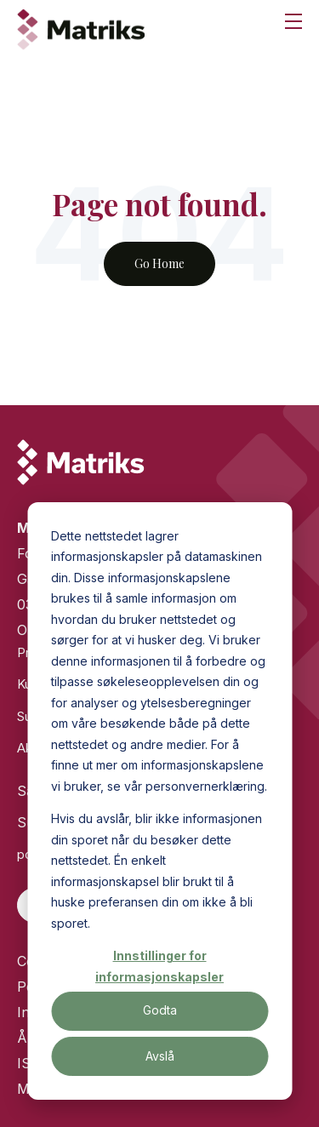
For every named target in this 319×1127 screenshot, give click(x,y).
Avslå (159, 1056)
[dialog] (159, 801)
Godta (160, 1010)
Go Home (159, 263)
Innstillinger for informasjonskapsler (159, 966)
